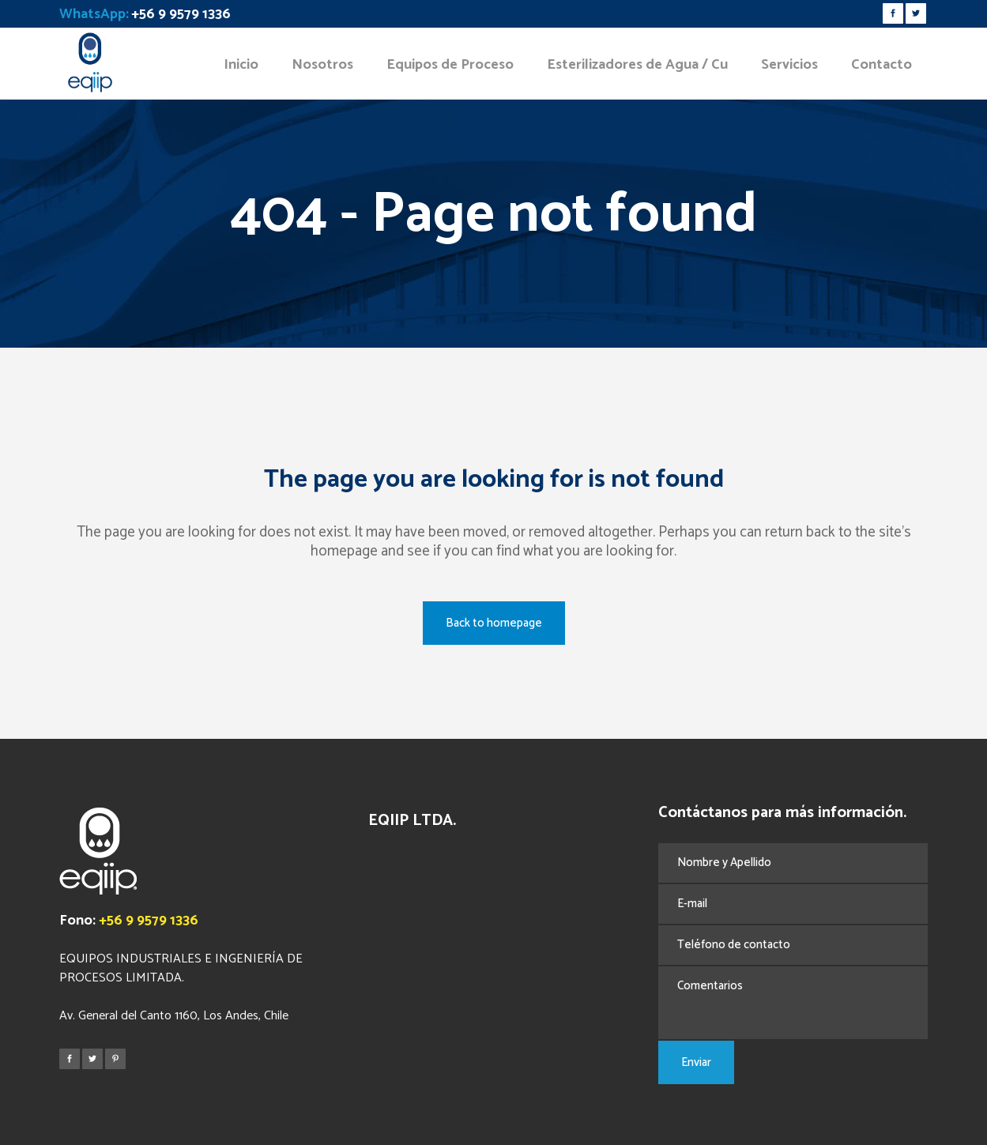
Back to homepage (494, 623)
